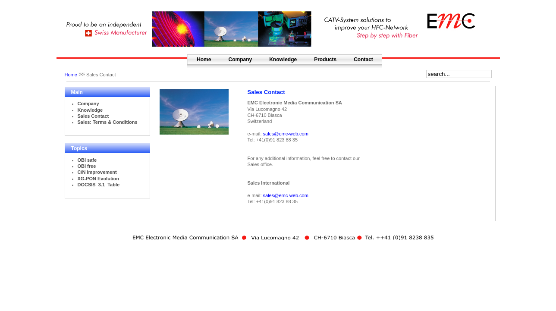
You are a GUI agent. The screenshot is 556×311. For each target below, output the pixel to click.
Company (240, 60)
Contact (363, 60)
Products (325, 60)
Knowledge (283, 60)
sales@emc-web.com (285, 133)
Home (204, 60)
